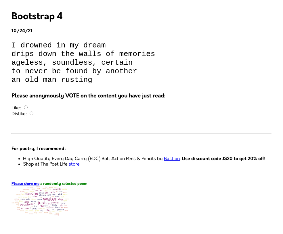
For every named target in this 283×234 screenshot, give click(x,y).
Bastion (172, 167)
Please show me (25, 192)
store (74, 173)
